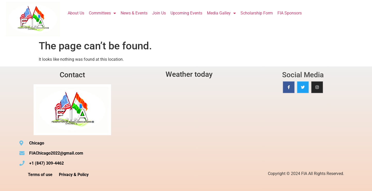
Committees (102, 13)
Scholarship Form (257, 13)
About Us (76, 13)
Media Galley (221, 13)
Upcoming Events (186, 13)
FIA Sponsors (289, 13)
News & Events (134, 13)
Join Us (159, 13)
